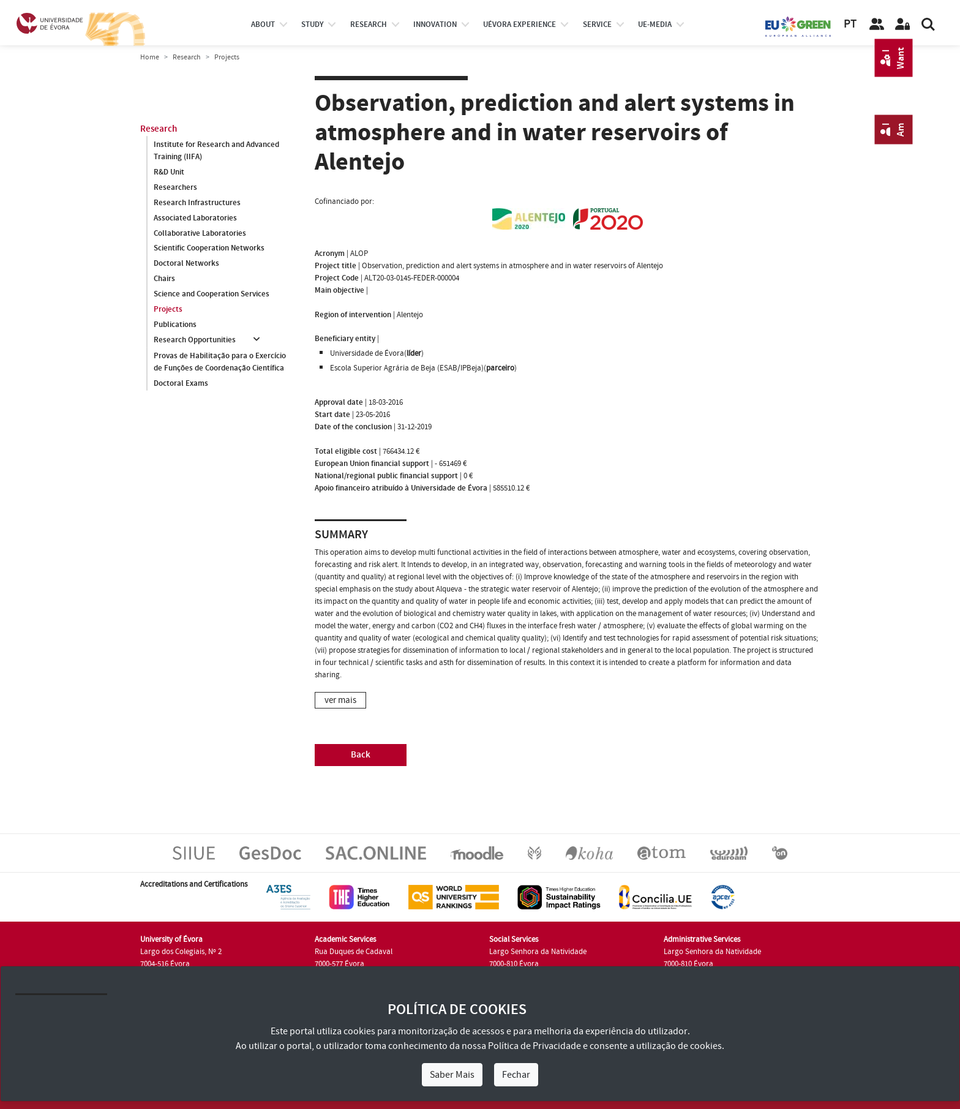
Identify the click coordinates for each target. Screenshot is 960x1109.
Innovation (435, 24)
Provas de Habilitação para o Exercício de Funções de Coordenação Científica (220, 362)
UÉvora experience (519, 24)
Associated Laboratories (195, 218)
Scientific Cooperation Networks (209, 248)
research (368, 24)
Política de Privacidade (534, 1046)
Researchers (175, 187)
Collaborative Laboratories (200, 233)
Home (149, 57)
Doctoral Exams (181, 383)
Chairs (164, 279)
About (263, 24)
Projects (168, 309)
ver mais (340, 700)
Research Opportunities (195, 340)
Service (597, 24)
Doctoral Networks (186, 263)
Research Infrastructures (197, 202)
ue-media (655, 24)
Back (360, 755)
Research (187, 57)
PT (850, 24)
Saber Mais (452, 1075)
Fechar (516, 1075)
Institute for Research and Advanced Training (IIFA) (216, 150)
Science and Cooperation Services (211, 294)
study (312, 24)
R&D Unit (169, 172)
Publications (175, 325)
